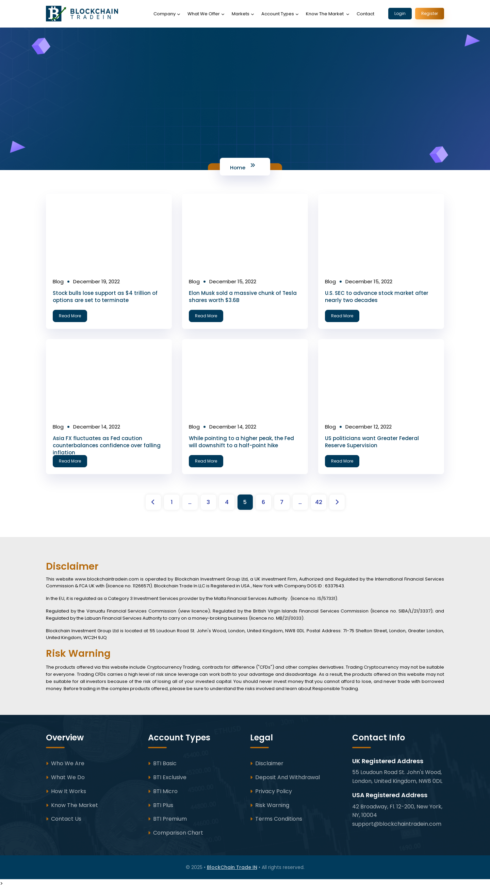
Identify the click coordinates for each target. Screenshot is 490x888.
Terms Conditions (278, 819)
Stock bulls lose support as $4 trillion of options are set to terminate (105, 296)
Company (164, 14)
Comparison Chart (178, 833)
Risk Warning (272, 805)
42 (318, 502)
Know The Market (325, 14)
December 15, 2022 (232, 281)
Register (429, 13)
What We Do (68, 777)
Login (400, 13)
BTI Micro (165, 791)
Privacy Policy (273, 791)
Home (237, 167)
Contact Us (66, 819)
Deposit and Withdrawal (287, 777)
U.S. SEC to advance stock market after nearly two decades (376, 296)
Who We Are (67, 763)
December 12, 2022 (368, 426)
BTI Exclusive (169, 777)
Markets (240, 14)
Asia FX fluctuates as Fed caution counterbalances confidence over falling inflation (107, 445)
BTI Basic (165, 763)
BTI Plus (163, 805)
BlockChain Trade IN (232, 867)
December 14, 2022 (96, 426)
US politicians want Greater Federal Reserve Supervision (372, 442)
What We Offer (203, 14)
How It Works (68, 791)
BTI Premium (170, 819)
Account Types (277, 14)
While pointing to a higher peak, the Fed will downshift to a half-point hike (241, 442)
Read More (70, 316)
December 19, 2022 (96, 281)
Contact (365, 14)
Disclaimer (269, 763)
